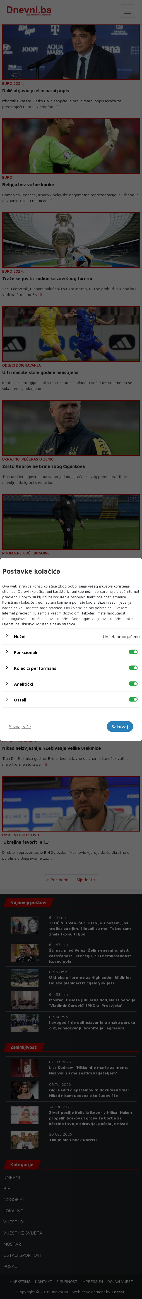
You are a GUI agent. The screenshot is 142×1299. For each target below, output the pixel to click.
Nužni (19, 636)
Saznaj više (20, 726)
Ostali (20, 699)
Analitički (23, 683)
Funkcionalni (27, 652)
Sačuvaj (120, 726)
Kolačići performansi (35, 667)
